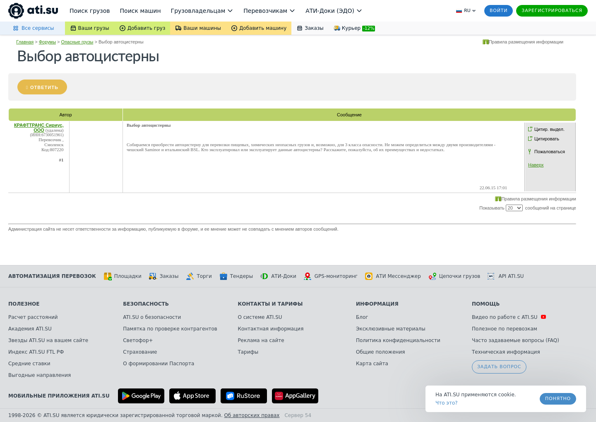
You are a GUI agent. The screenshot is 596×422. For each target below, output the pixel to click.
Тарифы (248, 352)
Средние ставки (29, 364)
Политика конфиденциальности (398, 340)
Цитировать (546, 138)
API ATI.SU (506, 276)
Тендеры (236, 276)
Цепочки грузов (454, 276)
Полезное (23, 304)
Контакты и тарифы (270, 304)
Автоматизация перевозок (52, 276)
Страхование (140, 352)
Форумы (47, 41)
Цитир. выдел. (549, 129)
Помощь (486, 304)
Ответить (44, 87)
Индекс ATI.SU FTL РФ (36, 352)
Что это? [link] (446, 403)
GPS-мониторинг (331, 276)
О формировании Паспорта (158, 364)
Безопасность (146, 304)
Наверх (535, 164)
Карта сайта (372, 364)
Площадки (122, 276)
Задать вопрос (499, 366)
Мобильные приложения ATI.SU (59, 396)
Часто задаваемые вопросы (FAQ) (515, 340)
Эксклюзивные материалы (390, 329)
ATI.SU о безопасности (152, 317)
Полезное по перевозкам (504, 329)
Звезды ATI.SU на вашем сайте (48, 340)
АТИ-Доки (278, 276)
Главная (25, 41)
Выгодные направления (39, 375)
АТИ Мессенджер (393, 276)
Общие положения (380, 352)
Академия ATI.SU (30, 329)
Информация (377, 304)
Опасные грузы (77, 41)
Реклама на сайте (261, 340)
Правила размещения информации (526, 41)
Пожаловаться (549, 151)
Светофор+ (138, 340)
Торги (198, 276)
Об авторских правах (252, 415)
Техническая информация (506, 352)
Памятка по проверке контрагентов (170, 329)
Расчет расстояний (33, 317)
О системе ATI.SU (260, 317)
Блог (362, 317)
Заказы (164, 276)
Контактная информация (270, 329)
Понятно (558, 398)
